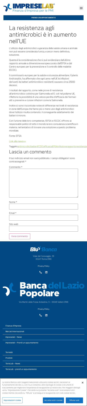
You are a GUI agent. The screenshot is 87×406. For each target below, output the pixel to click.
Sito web (13, 224)
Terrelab (9, 352)
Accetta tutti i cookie (53, 400)
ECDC (40, 146)
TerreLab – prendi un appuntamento (21, 369)
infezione (62, 146)
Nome (13, 202)
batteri (34, 146)
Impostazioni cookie (12, 400)
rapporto (71, 146)
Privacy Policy (43, 266)
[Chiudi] (83, 383)
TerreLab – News (13, 364)
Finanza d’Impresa (13, 326)
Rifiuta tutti (74, 400)
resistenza (81, 146)
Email (12, 213)
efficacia (47, 146)
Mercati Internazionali (15, 331)
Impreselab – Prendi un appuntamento (22, 343)
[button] (81, 8)
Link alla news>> (17, 141)
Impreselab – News (14, 337)
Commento (15, 167)
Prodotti (9, 358)
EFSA (55, 146)
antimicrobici (24, 146)
